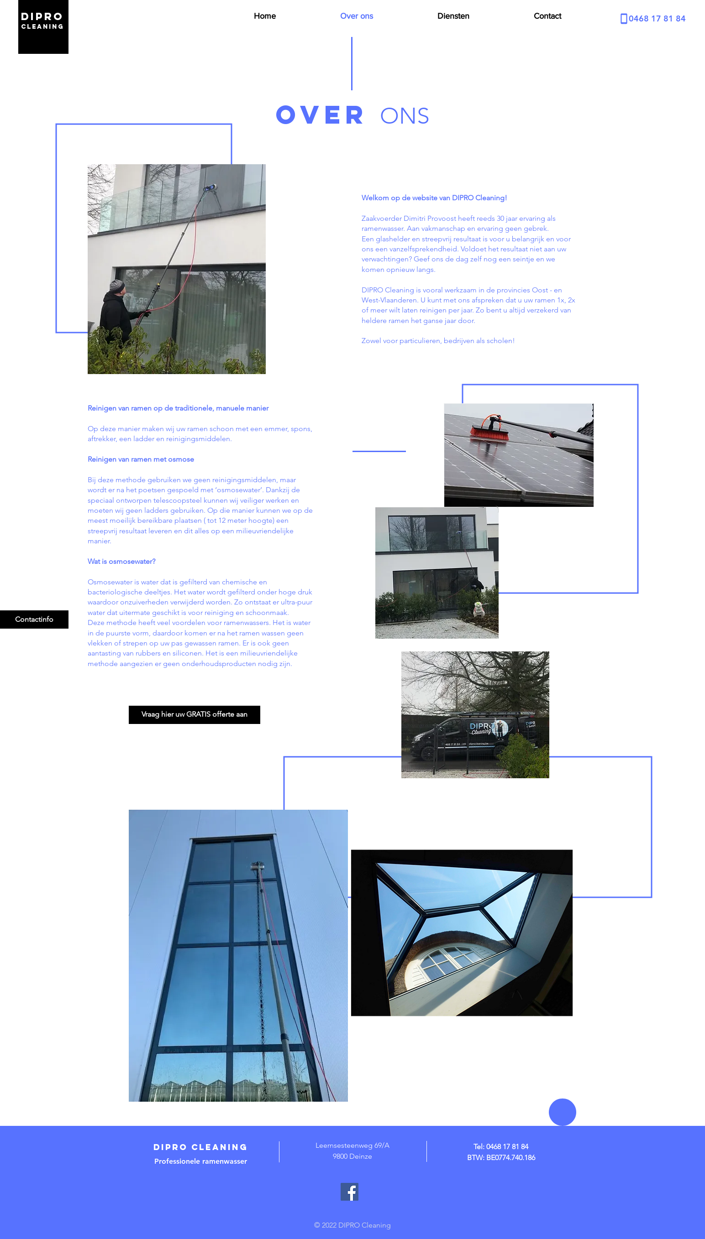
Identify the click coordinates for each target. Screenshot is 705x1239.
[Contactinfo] (34, 619)
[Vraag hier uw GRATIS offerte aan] (194, 715)
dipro (42, 16)
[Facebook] (349, 1192)
